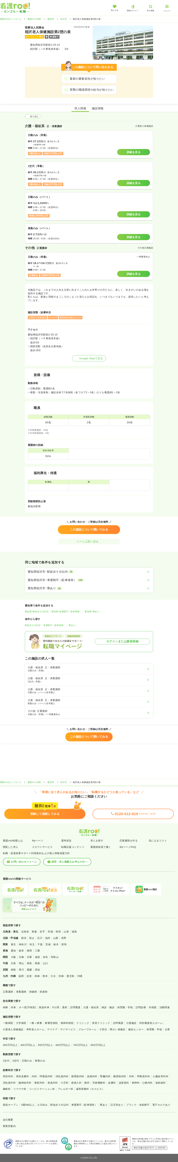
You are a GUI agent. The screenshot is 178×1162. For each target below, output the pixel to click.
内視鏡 (152, 1007)
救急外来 (44, 1007)
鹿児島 (70, 976)
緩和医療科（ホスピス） (90, 1089)
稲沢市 (63, 19)
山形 (66, 931)
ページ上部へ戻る (89, 541)
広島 (13, 963)
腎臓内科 (105, 1076)
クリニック (82, 1023)
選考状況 (66, 840)
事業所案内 (9, 1126)
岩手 (42, 931)
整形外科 (39, 1082)
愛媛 (29, 969)
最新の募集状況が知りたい (87, 78)
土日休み (42, 1104)
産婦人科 (76, 1082)
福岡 (21, 976)
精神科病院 (67, 1023)
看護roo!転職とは (13, 840)
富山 (31, 938)
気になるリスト (158, 840)
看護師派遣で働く (100, 847)
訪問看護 (75, 1007)
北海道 (25, 931)
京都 (21, 957)
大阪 (13, 957)
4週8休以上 (27, 1104)
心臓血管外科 (160, 1076)
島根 (37, 963)
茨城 (48, 944)
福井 (47, 938)
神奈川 (23, 944)
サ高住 (103, 1029)
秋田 (58, 931)
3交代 (15, 1060)
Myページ (37, 840)
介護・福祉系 (91, 1007)
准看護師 (21, 991)
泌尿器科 (124, 1082)
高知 (37, 969)
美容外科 (8, 1076)
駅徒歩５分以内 (32, 625)
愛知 (13, 950)
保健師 (33, 991)
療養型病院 (51, 1023)
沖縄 (79, 976)
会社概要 (8, 1119)
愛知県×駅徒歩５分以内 (36, 611)
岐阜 (21, 950)
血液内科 (92, 1076)
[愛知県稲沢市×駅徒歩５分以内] (89, 572)
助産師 (43, 991)
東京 (13, 944)
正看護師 (8, 991)
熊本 (45, 976)
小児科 (64, 1082)
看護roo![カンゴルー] (10, 19)
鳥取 (29, 963)
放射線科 (160, 1082)
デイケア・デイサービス (61, 1029)
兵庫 (29, 957)
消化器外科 (9, 1082)
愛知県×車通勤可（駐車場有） (66, 611)
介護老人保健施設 (13, 1029)
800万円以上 (98, 1045)
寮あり (72, 625)
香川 (21, 969)
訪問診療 (141, 1007)
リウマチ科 (19, 1089)
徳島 (13, 969)
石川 (39, 938)
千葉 (40, 944)
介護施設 (131, 1023)
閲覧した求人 (10, 847)
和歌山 (55, 957)
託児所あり (117, 1104)
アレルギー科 (65, 1089)
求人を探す (96, 840)
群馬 (64, 944)
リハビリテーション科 (42, 1089)
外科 (131, 1076)
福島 (74, 931)
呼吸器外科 (143, 1076)
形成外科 (53, 1082)
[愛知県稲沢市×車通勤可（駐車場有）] (89, 580)
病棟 (5, 1007)
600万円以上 (63, 1045)
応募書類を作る (129, 840)
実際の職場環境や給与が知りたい (92, 89)
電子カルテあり (161, 1104)
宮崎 (61, 976)
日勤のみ (27, 1060)
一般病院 (8, 1023)
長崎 (37, 976)
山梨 (55, 938)
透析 (64, 1007)
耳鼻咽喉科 (98, 1082)
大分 (53, 976)
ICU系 (55, 1007)
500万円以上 (45, 1045)
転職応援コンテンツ (72, 847)
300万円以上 (10, 1045)
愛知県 (50, 19)
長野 (63, 938)
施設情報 (98, 108)
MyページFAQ (128, 847)
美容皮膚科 (22, 1076)
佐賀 (29, 976)
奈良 (45, 957)
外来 (13, 1007)
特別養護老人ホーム (151, 1023)
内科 (34, 1076)
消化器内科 (62, 1076)
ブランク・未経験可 (137, 1104)
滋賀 (37, 957)
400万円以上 (27, 1045)
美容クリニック (101, 1023)
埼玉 (32, 944)
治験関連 (164, 1007)
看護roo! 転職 (34, 19)
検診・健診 (108, 1007)
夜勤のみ (40, 1060)
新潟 (23, 938)
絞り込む (33, 116)
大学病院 (21, 1023)
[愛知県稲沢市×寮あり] (89, 588)
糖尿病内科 (119, 1076)
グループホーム (87, 1029)
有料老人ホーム (35, 1029)
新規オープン (10, 1104)
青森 (34, 931)
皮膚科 (112, 1082)
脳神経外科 (25, 1082)
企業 (167, 1029)
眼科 (87, 1082)
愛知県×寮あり (92, 611)
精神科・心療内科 (142, 1082)
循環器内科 (77, 1076)
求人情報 (80, 108)
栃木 (56, 944)
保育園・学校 (125, 1007)
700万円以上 (80, 1045)
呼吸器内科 (46, 1076)
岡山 (21, 963)
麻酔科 (7, 1089)
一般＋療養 (35, 1023)
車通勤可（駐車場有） (54, 625)
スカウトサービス (42, 847)
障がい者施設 (117, 1029)
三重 (37, 950)
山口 (45, 963)
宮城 (50, 931)
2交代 (6, 1060)
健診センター (136, 1029)
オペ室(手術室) (27, 1007)
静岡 (29, 950)
